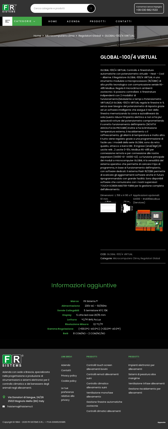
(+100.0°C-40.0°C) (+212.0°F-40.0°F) (99, 328)
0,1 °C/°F (98, 324)
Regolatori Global (89, 36)
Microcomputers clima (59, 36)
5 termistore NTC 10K (97, 310)
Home (37, 36)
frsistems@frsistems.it (20, 406)
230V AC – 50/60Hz (96, 305)
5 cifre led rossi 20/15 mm (91, 315)
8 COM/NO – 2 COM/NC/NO (89, 333)
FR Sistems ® (91, 301)
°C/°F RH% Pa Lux (91, 319)
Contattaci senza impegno (149, 6)
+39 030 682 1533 (147, 10)
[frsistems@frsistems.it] (3, 406)
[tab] (84, 285)
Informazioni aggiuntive (84, 285)
